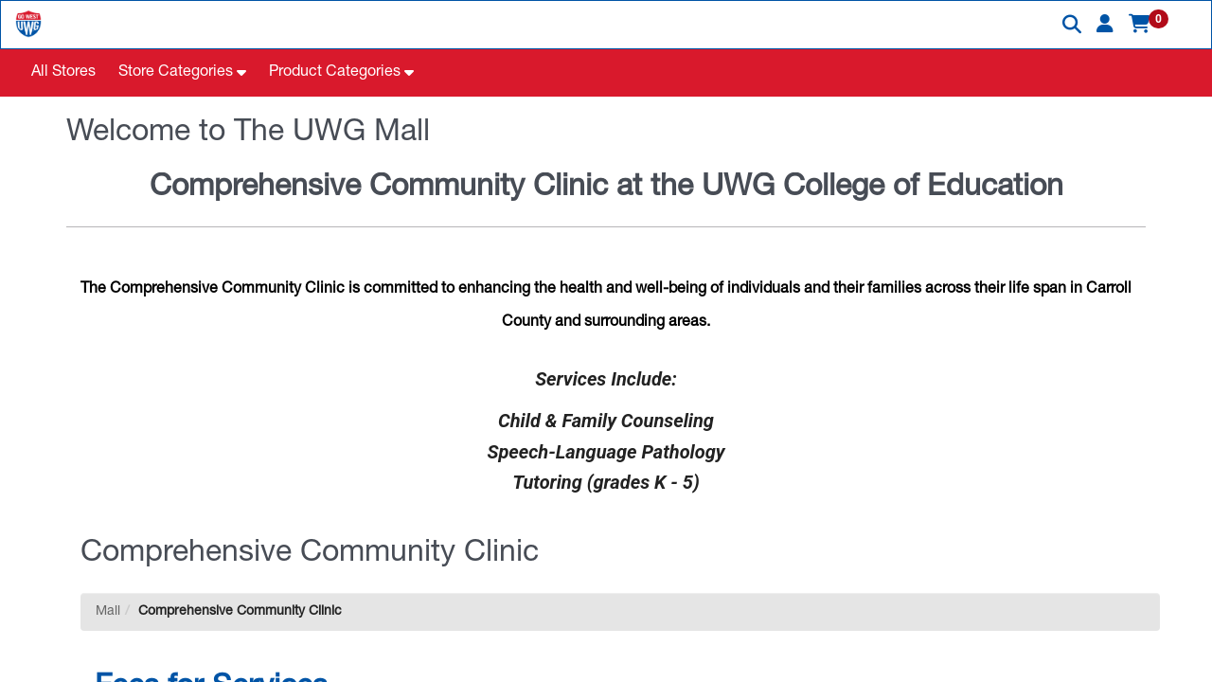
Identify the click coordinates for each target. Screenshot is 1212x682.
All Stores (63, 73)
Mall (108, 612)
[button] (1105, 24)
